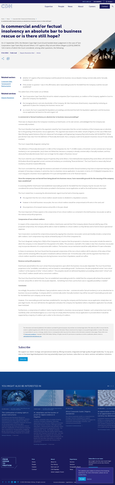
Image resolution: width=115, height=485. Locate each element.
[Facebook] (2, 482)
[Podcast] (18, 482)
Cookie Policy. (82, 474)
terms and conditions (30, 334)
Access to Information (59, 482)
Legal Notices (69, 482)
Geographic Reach (75, 467)
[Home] (6, 6)
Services (72, 464)
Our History (54, 464)
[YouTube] (15, 482)
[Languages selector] (109, 1)
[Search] (112, 6)
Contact (34, 469)
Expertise (49, 6)
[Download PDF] (8, 59)
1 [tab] (108, 392)
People (61, 6)
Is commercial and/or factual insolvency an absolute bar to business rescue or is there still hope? (26, 22)
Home (2, 19)
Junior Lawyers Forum (57, 472)
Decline (89, 479)
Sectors (72, 462)
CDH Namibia (97, 1)
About (80, 6)
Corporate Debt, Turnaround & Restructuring (23, 19)
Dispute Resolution (7, 98)
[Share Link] (3, 59)
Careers (92, 6)
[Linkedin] (12, 482)
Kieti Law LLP (87, 1)
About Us (53, 462)
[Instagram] (8, 482)
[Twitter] (5, 482)
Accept (82, 479)
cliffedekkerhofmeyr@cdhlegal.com (32, 336)
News (70, 6)
